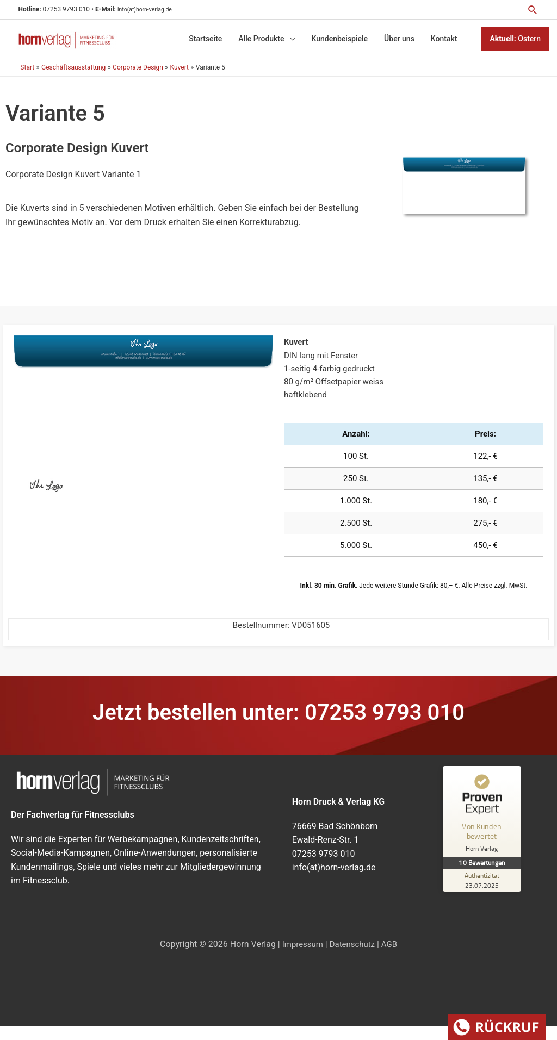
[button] (531, 9)
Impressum (300, 956)
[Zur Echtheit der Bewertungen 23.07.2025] (483, 892)
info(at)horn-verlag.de (159, 9)
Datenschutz (353, 956)
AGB (391, 956)
